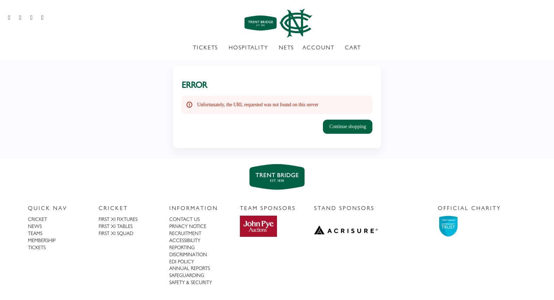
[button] (347, 127)
